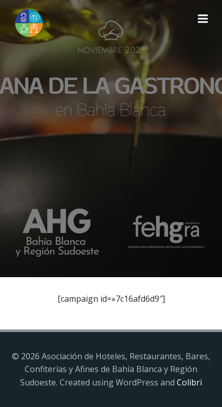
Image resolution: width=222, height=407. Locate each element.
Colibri (189, 382)
